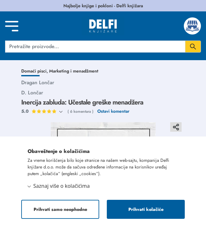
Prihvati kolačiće (146, 209)
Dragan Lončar (37, 82)
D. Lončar (32, 92)
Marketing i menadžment (73, 71)
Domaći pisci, (35, 71)
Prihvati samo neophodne (60, 209)
